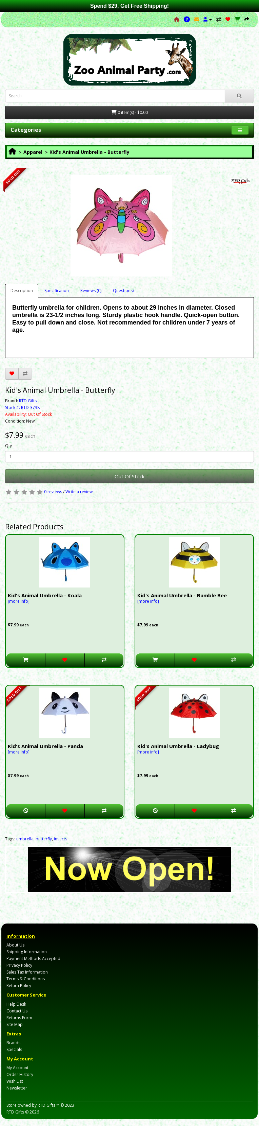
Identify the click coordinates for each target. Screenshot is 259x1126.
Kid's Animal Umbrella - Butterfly (89, 152)
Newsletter (16, 1088)
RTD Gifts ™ (48, 1105)
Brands (13, 1043)
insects (60, 839)
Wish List (14, 1081)
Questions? (123, 290)
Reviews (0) (90, 290)
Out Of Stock (129, 476)
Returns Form (19, 1018)
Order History (19, 1074)
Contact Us (16, 1011)
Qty (8, 446)
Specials (14, 1049)
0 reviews (53, 492)
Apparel (32, 152)
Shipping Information (26, 952)
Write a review (79, 492)
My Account (17, 1068)
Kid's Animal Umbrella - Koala (45, 595)
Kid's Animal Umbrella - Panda (45, 746)
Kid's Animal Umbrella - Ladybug (178, 746)
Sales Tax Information (27, 972)
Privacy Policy (19, 965)
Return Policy (18, 985)
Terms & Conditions (25, 979)
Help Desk (16, 1004)
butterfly (44, 839)
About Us (15, 945)
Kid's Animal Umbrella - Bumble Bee (182, 595)
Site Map (14, 1024)
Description (22, 290)
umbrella (25, 839)
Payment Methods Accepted (33, 958)
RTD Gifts (28, 401)
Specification (56, 290)
